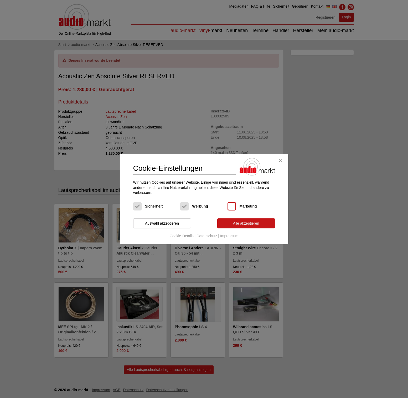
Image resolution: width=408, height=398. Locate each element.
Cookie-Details (182, 236)
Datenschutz (207, 236)
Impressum (229, 236)
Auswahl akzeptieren (162, 223)
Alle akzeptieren (246, 223)
